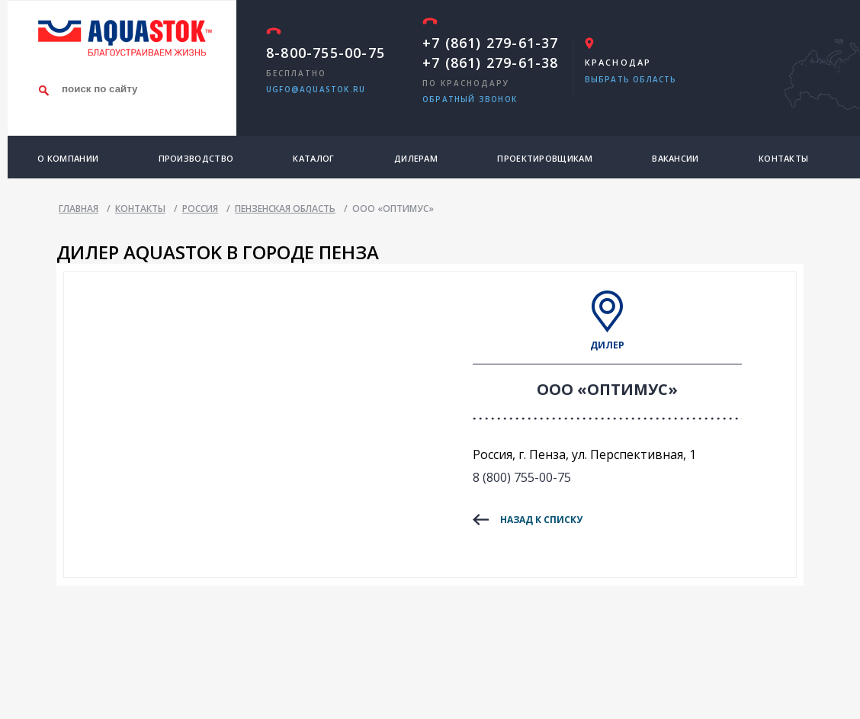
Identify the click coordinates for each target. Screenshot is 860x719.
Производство (196, 158)
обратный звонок (469, 99)
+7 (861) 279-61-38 (490, 62)
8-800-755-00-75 (325, 52)
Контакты (783, 158)
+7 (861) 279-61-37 (490, 43)
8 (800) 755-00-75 (522, 477)
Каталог (313, 158)
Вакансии (675, 158)
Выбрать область (631, 79)
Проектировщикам (544, 158)
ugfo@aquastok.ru (315, 89)
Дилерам (416, 158)
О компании (67, 158)
